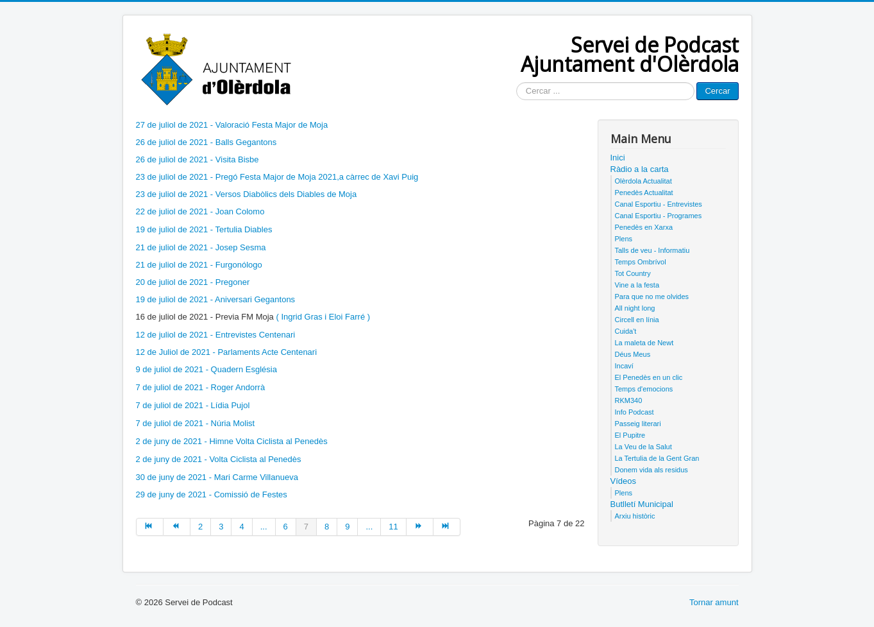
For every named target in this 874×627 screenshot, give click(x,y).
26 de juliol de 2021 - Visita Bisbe (197, 159)
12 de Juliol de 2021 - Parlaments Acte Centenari (226, 352)
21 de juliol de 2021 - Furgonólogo (199, 265)
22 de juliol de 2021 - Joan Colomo (201, 211)
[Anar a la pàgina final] (446, 527)
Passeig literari (638, 423)
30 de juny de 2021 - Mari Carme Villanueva (217, 477)
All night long (635, 308)
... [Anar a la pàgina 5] (263, 526)
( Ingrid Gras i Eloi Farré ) (323, 317)
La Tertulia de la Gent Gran (657, 458)
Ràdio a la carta (639, 169)
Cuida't (626, 331)
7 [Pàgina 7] (306, 526)
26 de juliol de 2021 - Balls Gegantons (206, 142)
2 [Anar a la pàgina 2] (200, 526)
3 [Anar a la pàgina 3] (221, 526)
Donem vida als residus (651, 470)
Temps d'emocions (644, 389)
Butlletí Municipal (641, 504)
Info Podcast (634, 412)
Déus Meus (633, 354)
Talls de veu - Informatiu (652, 250)
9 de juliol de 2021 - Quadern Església (206, 369)
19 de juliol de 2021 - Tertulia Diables (204, 229)
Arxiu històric (635, 516)
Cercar (717, 91)
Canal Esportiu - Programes (658, 215)
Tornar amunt (714, 602)
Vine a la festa (637, 285)
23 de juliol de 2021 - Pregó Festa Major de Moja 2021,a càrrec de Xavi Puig (277, 177)
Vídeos (623, 481)
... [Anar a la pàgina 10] (369, 526)
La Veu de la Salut (643, 447)
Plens (624, 239)
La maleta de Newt (644, 343)
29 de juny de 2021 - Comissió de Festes (211, 494)
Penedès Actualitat (644, 192)
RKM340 (629, 400)
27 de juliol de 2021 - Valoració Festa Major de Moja (232, 125)
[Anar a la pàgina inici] (150, 527)
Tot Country (633, 273)
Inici (617, 157)
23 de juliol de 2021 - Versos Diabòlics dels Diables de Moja (246, 194)
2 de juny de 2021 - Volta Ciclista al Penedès (218, 459)
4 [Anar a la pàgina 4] (241, 526)
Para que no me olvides (652, 296)
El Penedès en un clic (649, 377)
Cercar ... (516, 82)
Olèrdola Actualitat (643, 181)
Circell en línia (637, 319)
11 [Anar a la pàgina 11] (393, 526)
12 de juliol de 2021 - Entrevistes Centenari (216, 334)
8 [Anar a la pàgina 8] (326, 526)
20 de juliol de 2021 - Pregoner (193, 282)
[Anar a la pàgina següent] (420, 527)
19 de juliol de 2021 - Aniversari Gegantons (216, 299)
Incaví (624, 366)
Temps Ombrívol (640, 262)
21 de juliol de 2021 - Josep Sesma (201, 247)
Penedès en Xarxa (644, 227)
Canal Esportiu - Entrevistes (658, 204)
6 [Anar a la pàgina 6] (285, 526)
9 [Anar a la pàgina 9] (347, 526)
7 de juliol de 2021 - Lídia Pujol (193, 405)
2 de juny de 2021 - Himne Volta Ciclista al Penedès (232, 441)
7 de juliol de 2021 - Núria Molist (195, 423)
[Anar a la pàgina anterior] (177, 527)
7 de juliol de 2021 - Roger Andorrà (200, 387)
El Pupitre (630, 435)
